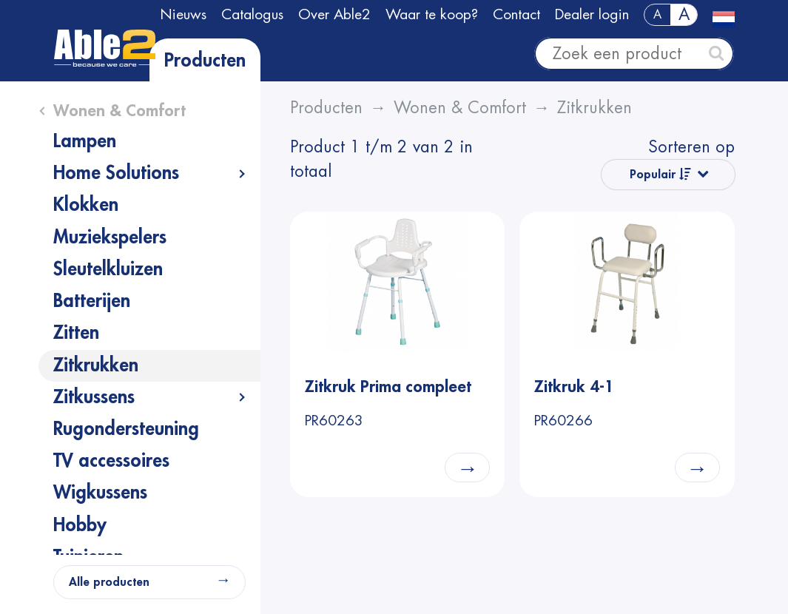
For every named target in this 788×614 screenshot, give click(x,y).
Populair (660, 174)
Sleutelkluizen (108, 269)
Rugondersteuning (126, 429)
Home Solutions (116, 173)
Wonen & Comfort (119, 111)
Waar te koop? (431, 14)
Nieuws (183, 14)
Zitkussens (94, 397)
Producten (205, 61)
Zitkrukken (95, 365)
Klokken (85, 205)
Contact (516, 14)
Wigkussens (100, 493)
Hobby (80, 525)
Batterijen (91, 301)
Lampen (84, 141)
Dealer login (592, 14)
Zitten (76, 333)
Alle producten (109, 582)
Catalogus (252, 14)
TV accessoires (111, 461)
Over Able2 (334, 14)
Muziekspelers (109, 237)
